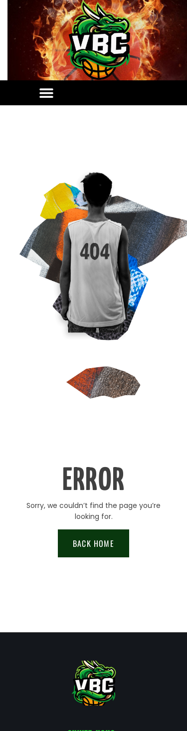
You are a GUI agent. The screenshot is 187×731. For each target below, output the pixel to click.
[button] (46, 93)
